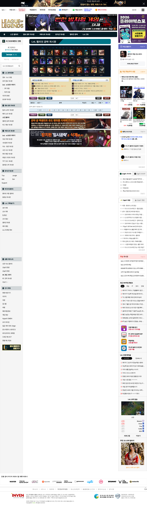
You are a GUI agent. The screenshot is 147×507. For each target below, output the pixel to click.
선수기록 (5, 211)
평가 (107, 103)
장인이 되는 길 (78, 93)
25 (67, 110)
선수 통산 (5, 219)
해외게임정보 (6, 311)
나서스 (94, 57)
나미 (87, 57)
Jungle (14, 175)
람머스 (42, 75)
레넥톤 (72, 75)
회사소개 (35, 489)
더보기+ (142, 46)
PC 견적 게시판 (7, 278)
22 (54, 110)
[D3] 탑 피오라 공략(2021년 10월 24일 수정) (88, 86)
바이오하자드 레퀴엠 (8, 333)
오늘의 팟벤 (5, 271)
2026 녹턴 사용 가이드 (41, 83)
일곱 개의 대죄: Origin (9, 326)
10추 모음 (6, 92)
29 (85, 110)
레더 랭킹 (5, 226)
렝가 (101, 75)
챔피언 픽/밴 (6, 222)
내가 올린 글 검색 (49, 98)
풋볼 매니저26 (6, 340)
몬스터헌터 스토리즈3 (9, 329)
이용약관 (51, 489)
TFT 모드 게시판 (7, 161)
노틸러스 (35, 66)
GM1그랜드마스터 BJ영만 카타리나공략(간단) (88, 91)
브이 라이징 (5, 322)
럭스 (50, 75)
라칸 (35, 75)
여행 (3, 307)
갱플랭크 (50, 57)
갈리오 (42, 57)
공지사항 (111, 489)
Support (4, 183)
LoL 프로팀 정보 (7, 230)
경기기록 (5, 208)
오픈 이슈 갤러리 (7, 264)
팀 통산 (4, 215)
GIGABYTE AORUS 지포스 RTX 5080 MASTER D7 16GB (133, 268)
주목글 (41, 98)
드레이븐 (94, 66)
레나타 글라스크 (66, 75)
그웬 (72, 57)
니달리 (57, 66)
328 (95, 110)
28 (80, 110)
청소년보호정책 (75, 489)
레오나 (79, 75)
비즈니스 (43, 489)
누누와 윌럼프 (50, 66)
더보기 (138, 436)
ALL (43, 47)
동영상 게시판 (6, 197)
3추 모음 (6, 88)
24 (63, 110)
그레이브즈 (65, 57)
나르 (79, 57)
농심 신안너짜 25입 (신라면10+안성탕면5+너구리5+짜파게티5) (133, 276)
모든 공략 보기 (33, 98)
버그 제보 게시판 (7, 125)
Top (3, 175)
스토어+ (142, 72)
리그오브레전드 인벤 (13, 41)
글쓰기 (106, 98)
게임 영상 (5, 315)
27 (76, 110)
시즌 (39, 103)
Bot (13, 179)
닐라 (72, 66)
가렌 (35, 57)
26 (72, 110)
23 (59, 110)
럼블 (57, 75)
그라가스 (57, 57)
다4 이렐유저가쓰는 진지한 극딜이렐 (45, 91)
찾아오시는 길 (102, 489)
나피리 (101, 57)
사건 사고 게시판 (7, 150)
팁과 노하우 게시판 (8, 110)
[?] (107, 80)
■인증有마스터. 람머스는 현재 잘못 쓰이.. (47, 86)
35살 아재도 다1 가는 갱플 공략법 (84, 83)
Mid (3, 179)
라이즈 (101, 66)
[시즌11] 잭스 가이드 (81, 88)
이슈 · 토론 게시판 (7, 146)
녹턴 (42, 66)
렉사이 (86, 75)
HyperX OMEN (7, 318)
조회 (100, 103)
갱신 (93, 103)
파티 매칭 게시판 (7, 154)
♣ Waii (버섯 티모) (41, 88)
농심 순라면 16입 (126, 264)
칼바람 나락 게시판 (8, 165)
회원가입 (6, 59)
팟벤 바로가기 (6, 293)
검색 (19, 66)
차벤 (3, 300)
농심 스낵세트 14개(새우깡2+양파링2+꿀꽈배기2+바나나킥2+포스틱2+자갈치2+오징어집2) (133, 261)
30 (89, 110)
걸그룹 (4, 304)
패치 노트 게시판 (7, 114)
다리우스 (79, 66)
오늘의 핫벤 (5, 267)
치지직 (4, 296)
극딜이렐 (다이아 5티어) (41, 93)
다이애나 (86, 66)
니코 (65, 66)
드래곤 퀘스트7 (6, 337)
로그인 (134, 10)
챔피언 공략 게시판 (8, 121)
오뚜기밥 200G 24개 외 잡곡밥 (130, 272)
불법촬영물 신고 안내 (89, 489)
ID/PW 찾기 (15, 59)
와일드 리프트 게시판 (8, 157)
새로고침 (141, 167)
